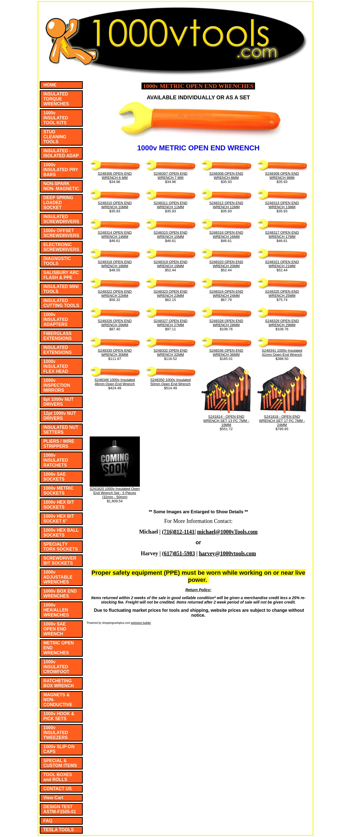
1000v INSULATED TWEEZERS (55, 732)
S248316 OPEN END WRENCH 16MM (226, 234)
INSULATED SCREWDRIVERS (61, 219)
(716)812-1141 (178, 532)
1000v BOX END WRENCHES (60, 593)
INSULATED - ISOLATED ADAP (61, 153)
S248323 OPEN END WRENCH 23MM (171, 293)
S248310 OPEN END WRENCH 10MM (115, 205)
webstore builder (141, 622)
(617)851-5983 (178, 553)
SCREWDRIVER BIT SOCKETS (59, 560)
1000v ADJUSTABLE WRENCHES (57, 577)
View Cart (53, 797)
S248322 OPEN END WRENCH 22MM (115, 293)
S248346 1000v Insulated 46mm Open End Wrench (115, 382)
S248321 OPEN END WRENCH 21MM (282, 264)
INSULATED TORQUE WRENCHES (56, 99)
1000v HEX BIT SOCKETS (58, 504)
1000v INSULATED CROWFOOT (56, 667)
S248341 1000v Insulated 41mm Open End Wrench (282, 352)
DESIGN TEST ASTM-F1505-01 (59, 809)
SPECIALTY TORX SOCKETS (60, 546)
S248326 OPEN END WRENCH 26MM (115, 323)
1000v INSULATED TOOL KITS (55, 118)
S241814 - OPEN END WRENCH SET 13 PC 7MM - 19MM (226, 421)
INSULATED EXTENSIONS (57, 350)
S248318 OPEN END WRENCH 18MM (115, 264)
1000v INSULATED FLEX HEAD (55, 366)
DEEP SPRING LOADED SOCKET (58, 202)
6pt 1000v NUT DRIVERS (58, 402)
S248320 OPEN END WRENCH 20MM (226, 264)
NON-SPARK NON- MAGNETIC (61, 186)
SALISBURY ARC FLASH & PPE (61, 275)
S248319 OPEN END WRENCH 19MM (171, 264)
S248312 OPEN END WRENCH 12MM (226, 205)
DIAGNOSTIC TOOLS (57, 261)
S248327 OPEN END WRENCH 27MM (171, 323)
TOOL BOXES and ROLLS (57, 777)
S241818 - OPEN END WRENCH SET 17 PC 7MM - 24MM (282, 421)
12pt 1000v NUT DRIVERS (59, 416)
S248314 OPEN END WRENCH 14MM (115, 234)
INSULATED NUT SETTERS (60, 430)
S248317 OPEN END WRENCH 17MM (282, 234)
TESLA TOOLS (58, 829)
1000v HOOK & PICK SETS (58, 716)
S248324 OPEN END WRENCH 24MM (226, 293)
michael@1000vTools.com (227, 532)
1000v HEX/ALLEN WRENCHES (56, 610)
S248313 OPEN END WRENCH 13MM (282, 205)
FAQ (47, 820)
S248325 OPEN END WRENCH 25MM (282, 293)
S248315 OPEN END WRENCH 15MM (171, 234)
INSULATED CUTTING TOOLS (61, 303)
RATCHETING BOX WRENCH (58, 683)
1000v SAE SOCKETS (54, 476)
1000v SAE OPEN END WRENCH (54, 629)
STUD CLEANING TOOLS (54, 136)
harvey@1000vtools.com (227, 553)
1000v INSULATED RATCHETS (55, 460)
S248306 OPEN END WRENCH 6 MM (115, 175)
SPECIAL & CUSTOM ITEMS (60, 763)
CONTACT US (57, 788)
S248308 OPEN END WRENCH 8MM (226, 175)
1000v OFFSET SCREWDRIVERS (61, 233)
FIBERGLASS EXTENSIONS (57, 336)
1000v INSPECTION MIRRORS (56, 385)
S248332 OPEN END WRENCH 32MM (171, 352)
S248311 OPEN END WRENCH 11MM (171, 205)
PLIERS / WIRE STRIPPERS (58, 444)
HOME (49, 85)
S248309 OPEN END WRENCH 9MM (282, 175)
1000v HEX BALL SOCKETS (61, 532)
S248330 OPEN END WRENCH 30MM (115, 352)
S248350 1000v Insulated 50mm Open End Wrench (170, 382)
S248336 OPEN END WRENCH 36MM (226, 352)
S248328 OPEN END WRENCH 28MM (226, 323)
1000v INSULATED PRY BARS (60, 169)
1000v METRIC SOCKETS (58, 490)
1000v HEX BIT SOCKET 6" (58, 518)
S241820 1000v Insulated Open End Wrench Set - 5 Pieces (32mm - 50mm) (115, 493)
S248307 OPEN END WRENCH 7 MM (171, 175)
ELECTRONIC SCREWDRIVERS (61, 247)
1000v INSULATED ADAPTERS (55, 319)
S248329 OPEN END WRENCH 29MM (282, 323)
